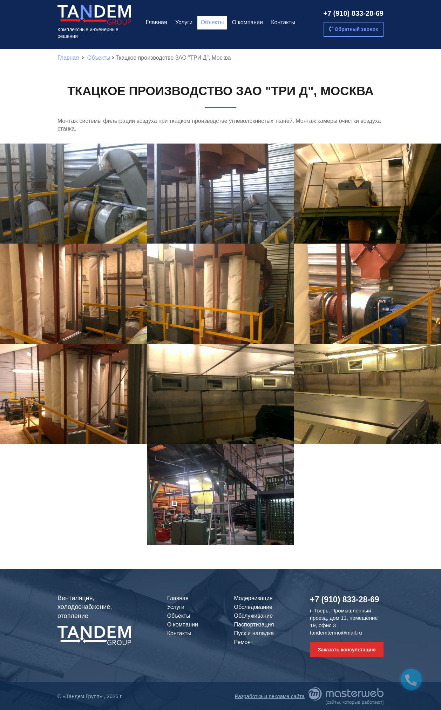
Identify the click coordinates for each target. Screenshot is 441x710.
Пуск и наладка (254, 633)
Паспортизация (254, 625)
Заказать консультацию (347, 649)
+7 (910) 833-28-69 (353, 13)
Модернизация (253, 598)
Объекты (212, 22)
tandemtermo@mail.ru (336, 633)
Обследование (253, 607)
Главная (156, 22)
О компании (247, 22)
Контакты (283, 22)
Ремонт (243, 642)
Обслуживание (253, 616)
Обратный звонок (353, 29)
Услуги (183, 22)
